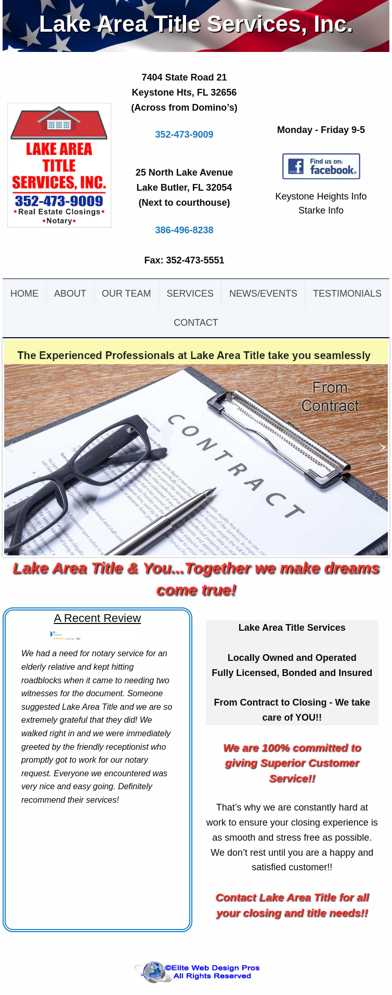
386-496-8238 (184, 230)
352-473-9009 (184, 134)
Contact (196, 322)
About (70, 293)
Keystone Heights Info (321, 196)
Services (190, 293)
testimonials (347, 293)
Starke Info (321, 210)
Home (24, 293)
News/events (263, 293)
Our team (126, 293)
